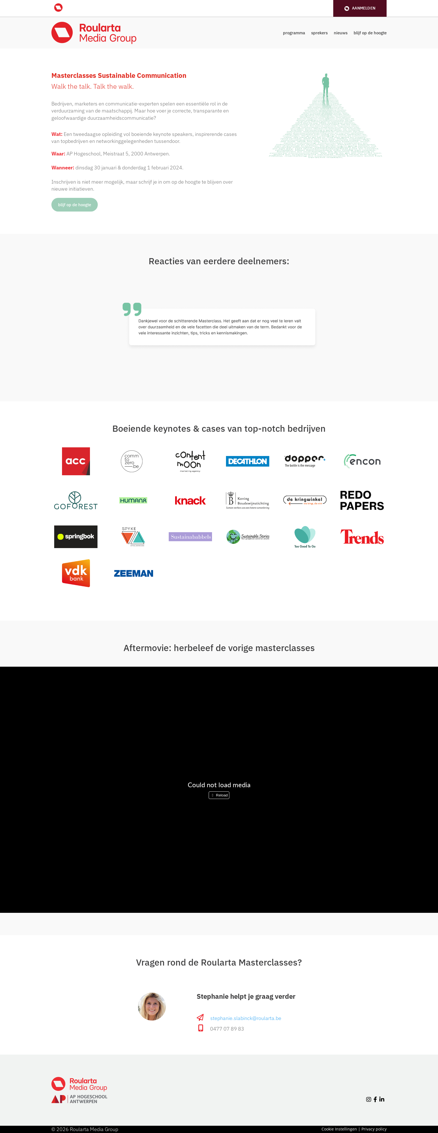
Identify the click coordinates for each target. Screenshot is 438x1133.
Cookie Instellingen (339, 1129)
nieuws (340, 32)
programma (294, 32)
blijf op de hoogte (370, 32)
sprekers (319, 32)
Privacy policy (374, 1129)
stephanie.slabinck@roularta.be (245, 1018)
